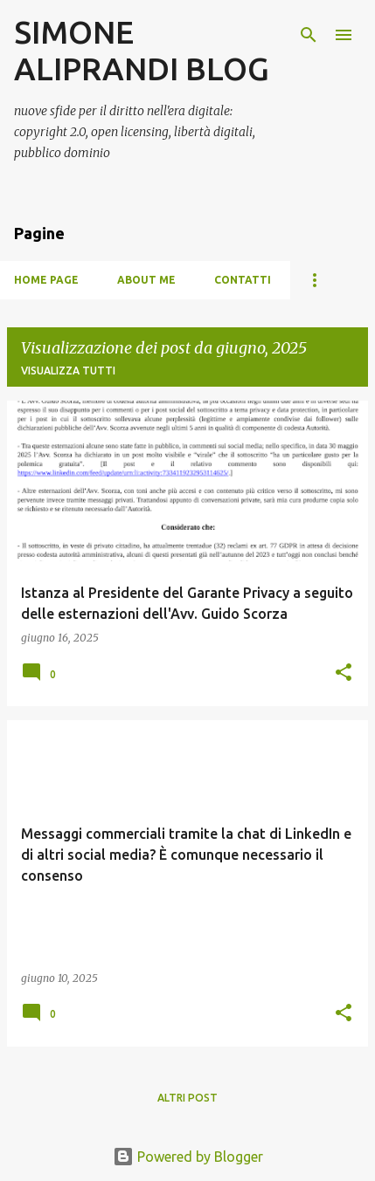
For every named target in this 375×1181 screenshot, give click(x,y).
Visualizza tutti (68, 370)
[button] (343, 673)
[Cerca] (308, 35)
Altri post (187, 1097)
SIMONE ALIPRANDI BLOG (141, 50)
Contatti (242, 279)
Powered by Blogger (188, 1156)
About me (146, 279)
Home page (46, 279)
